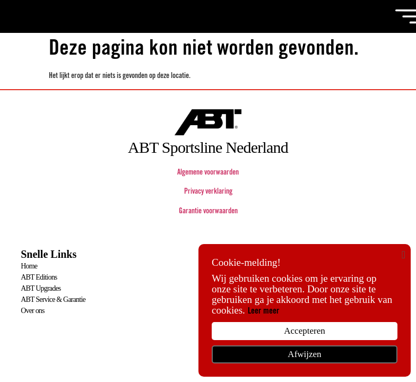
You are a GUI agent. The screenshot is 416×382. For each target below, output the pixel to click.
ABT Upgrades (40, 288)
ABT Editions (39, 277)
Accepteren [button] (304, 331)
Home (29, 266)
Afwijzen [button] (304, 354)
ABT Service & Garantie (53, 299)
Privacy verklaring (208, 192)
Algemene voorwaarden (208, 173)
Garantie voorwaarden (208, 211)
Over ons (33, 311)
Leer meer (263, 311)
